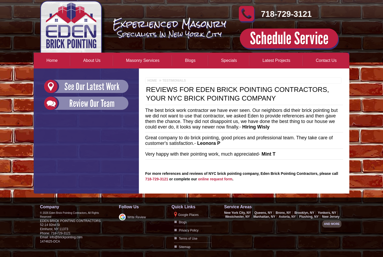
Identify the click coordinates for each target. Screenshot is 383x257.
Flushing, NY (309, 217)
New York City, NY (237, 213)
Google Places (188, 215)
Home (52, 60)
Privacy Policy (189, 230)
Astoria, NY (287, 217)
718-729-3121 (286, 16)
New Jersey (331, 217)
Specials (229, 60)
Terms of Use (188, 238)
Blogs (190, 60)
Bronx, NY (283, 213)
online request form (215, 179)
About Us (91, 60)
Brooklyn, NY (304, 213)
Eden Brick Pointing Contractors (70, 221)
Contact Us (326, 60)
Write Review (136, 217)
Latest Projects (276, 60)
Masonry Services (142, 60)
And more (332, 223)
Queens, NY (263, 213)
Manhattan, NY (264, 217)
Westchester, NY (237, 217)
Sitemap (184, 247)
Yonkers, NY (327, 213)
